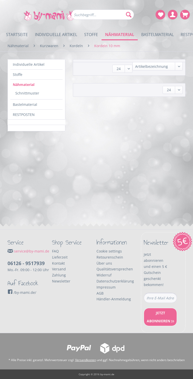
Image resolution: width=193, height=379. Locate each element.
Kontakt (58, 263)
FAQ (55, 251)
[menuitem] (102, 17)
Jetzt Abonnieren (160, 316)
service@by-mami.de (31, 251)
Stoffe (17, 74)
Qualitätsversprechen (114, 269)
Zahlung (59, 275)
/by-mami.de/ (22, 292)
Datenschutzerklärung (115, 281)
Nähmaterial (23, 84)
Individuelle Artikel (28, 64)
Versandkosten (85, 360)
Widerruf (104, 275)
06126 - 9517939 (26, 263)
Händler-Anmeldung (113, 299)
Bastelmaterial (25, 104)
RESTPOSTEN (24, 114)
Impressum (106, 287)
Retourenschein (109, 257)
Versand (59, 269)
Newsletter (61, 281)
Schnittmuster (27, 93)
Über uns (104, 263)
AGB (100, 293)
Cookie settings (109, 251)
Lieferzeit (60, 257)
